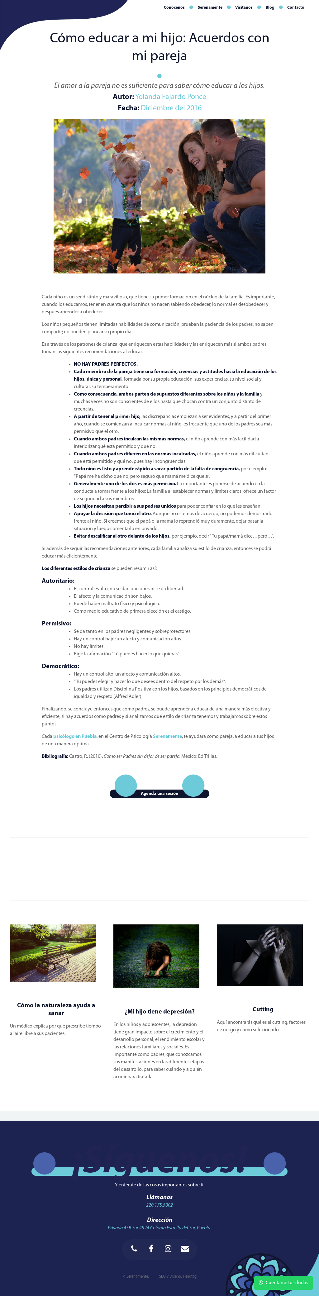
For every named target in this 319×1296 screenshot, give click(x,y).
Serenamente (167, 736)
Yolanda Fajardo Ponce (170, 97)
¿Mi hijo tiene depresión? (160, 1012)
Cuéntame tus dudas (283, 1282)
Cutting (263, 1010)
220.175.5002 (159, 1205)
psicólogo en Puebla (75, 736)
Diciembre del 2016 (171, 108)
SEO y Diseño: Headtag (178, 1277)
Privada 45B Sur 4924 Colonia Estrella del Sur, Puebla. (159, 1228)
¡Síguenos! (159, 1162)
